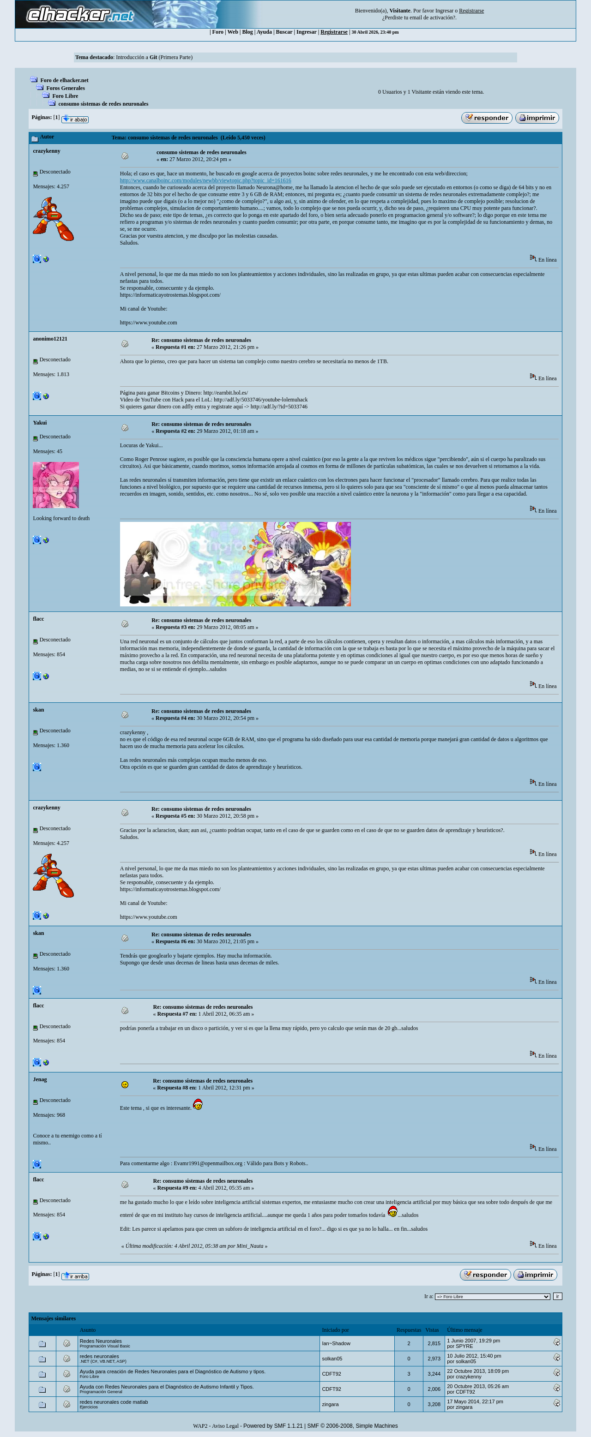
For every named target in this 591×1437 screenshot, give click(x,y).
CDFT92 (331, 1374)
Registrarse (334, 32)
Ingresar (444, 10)
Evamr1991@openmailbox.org (208, 1163)
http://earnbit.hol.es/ (225, 392)
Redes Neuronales (101, 1341)
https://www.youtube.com (148, 322)
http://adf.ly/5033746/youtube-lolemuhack (261, 399)
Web (233, 32)
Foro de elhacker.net (64, 80)
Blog (247, 32)
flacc (38, 619)
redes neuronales (99, 1356)
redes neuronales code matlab (114, 1402)
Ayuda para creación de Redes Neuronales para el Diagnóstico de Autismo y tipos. (173, 1371)
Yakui (40, 422)
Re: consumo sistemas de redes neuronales (201, 340)
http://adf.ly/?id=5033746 (279, 406)
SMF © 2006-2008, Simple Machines (353, 1426)
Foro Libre (65, 96)
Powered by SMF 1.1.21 (273, 1426)
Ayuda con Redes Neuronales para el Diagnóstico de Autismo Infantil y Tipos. (167, 1386)
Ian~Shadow (336, 1343)
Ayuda (264, 32)
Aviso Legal (225, 1426)
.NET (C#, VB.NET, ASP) (103, 1361)
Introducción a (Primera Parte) (154, 57)
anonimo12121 (50, 338)
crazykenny (46, 151)
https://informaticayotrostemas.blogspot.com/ (170, 295)
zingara (330, 1404)
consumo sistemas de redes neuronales (103, 104)
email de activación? (432, 17)
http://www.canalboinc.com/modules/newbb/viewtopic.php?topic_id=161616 (205, 180)
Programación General (101, 1391)
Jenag (40, 1079)
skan (38, 710)
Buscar (284, 32)
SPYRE (464, 1346)
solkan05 (332, 1358)
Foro (217, 32)
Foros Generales (65, 88)
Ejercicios (89, 1407)
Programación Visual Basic (105, 1346)
